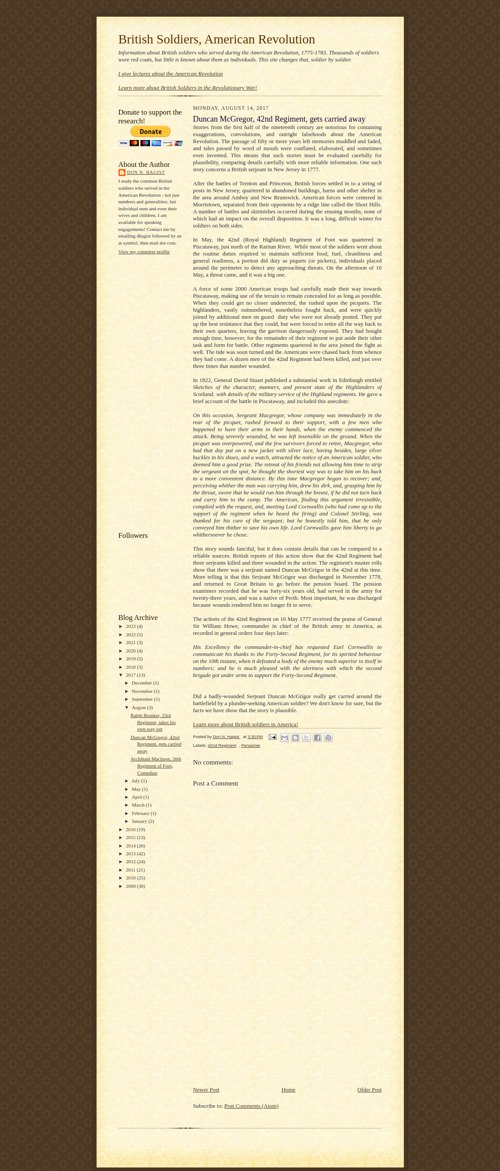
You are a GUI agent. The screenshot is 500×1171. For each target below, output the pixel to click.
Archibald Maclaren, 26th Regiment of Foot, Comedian (155, 765)
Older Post (369, 1089)
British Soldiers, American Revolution (217, 39)
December (142, 682)
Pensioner (250, 745)
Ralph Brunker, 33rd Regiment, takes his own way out (153, 722)
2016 (131, 829)
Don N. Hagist (146, 172)
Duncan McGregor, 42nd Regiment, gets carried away (155, 744)
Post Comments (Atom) (251, 1106)
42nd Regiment (222, 745)
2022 (131, 634)
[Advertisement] (154, 392)
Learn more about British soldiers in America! (246, 724)
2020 (131, 650)
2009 (131, 886)
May (137, 789)
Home (288, 1089)
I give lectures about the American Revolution (171, 73)
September (143, 699)
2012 (131, 861)
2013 (131, 853)
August (139, 707)
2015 (131, 837)
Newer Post (206, 1089)
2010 (131, 877)
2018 (131, 667)
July (136, 780)
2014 (131, 845)
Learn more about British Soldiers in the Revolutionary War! (188, 87)
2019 (131, 658)
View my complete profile (144, 251)
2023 (131, 626)
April (137, 797)
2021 (131, 642)
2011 (131, 869)
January (140, 821)
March (139, 804)
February (141, 813)
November (143, 691)
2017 (131, 674)
